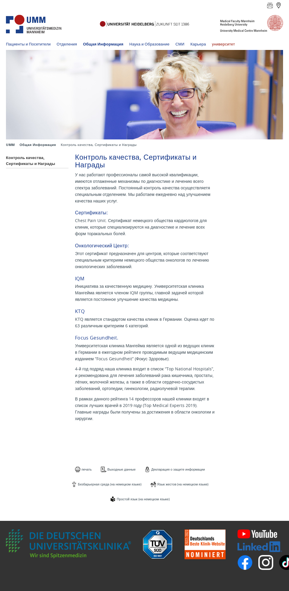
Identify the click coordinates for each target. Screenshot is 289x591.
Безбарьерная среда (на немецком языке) (109, 484)
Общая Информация (103, 44)
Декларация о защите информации (178, 469)
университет (223, 44)
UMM (10, 144)
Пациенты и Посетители (28, 44)
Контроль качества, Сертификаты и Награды (30, 160)
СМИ (180, 44)
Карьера (198, 44)
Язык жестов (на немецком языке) (183, 484)
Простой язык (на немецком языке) (143, 499)
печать (87, 469)
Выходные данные (121, 469)
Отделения (67, 44)
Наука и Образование (149, 44)
